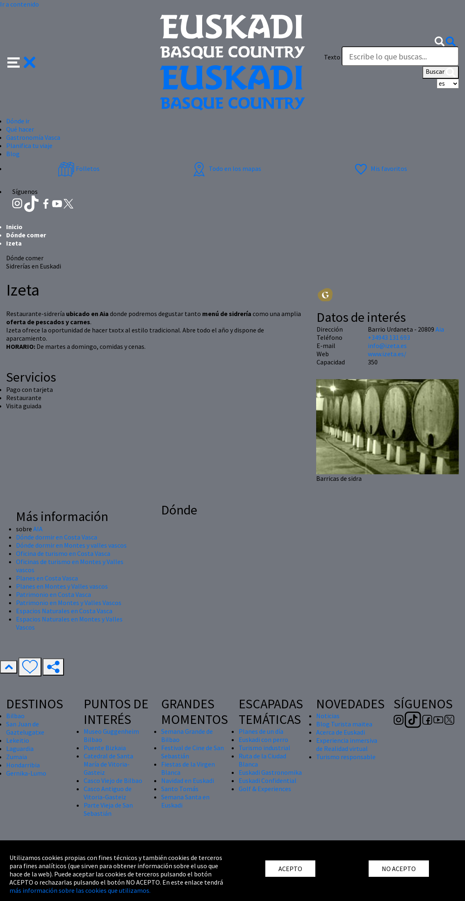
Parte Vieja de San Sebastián (108, 809)
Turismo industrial (264, 748)
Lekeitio (17, 740)
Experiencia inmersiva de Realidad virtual (346, 744)
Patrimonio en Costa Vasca (53, 594)
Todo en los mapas (226, 168)
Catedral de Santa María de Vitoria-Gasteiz (108, 764)
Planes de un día (261, 731)
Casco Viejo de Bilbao (113, 780)
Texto (332, 57)
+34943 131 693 (389, 337)
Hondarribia (23, 765)
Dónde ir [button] (18, 121)
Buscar (441, 72)
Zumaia (16, 757)
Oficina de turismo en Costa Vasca (63, 553)
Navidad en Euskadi (187, 780)
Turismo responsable (346, 757)
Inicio (14, 227)
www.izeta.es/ (387, 354)
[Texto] (400, 56)
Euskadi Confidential (267, 780)
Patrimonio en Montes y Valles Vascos (68, 602)
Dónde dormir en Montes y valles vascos (71, 545)
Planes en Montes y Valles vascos (62, 586)
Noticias (328, 716)
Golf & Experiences (265, 789)
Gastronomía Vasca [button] (33, 137)
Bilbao (15, 716)
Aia (439, 329)
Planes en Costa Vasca (47, 578)
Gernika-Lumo (26, 773)
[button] (21, 61)
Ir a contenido (19, 4)
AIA (38, 529)
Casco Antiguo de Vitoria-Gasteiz (108, 793)
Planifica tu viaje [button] (29, 145)
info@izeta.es (387, 345)
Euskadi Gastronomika (270, 772)
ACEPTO (290, 869)
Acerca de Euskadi (340, 732)
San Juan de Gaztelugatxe (25, 728)
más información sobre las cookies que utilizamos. (79, 890)
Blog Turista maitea (344, 724)
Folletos (79, 168)
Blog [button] (13, 154)
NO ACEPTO (399, 869)
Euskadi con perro (263, 739)
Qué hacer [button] (20, 129)
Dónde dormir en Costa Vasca (56, 537)
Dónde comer (26, 235)
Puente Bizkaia (105, 748)
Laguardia (20, 748)
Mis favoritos (380, 168)
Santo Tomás (179, 789)
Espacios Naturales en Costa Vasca (64, 611)
